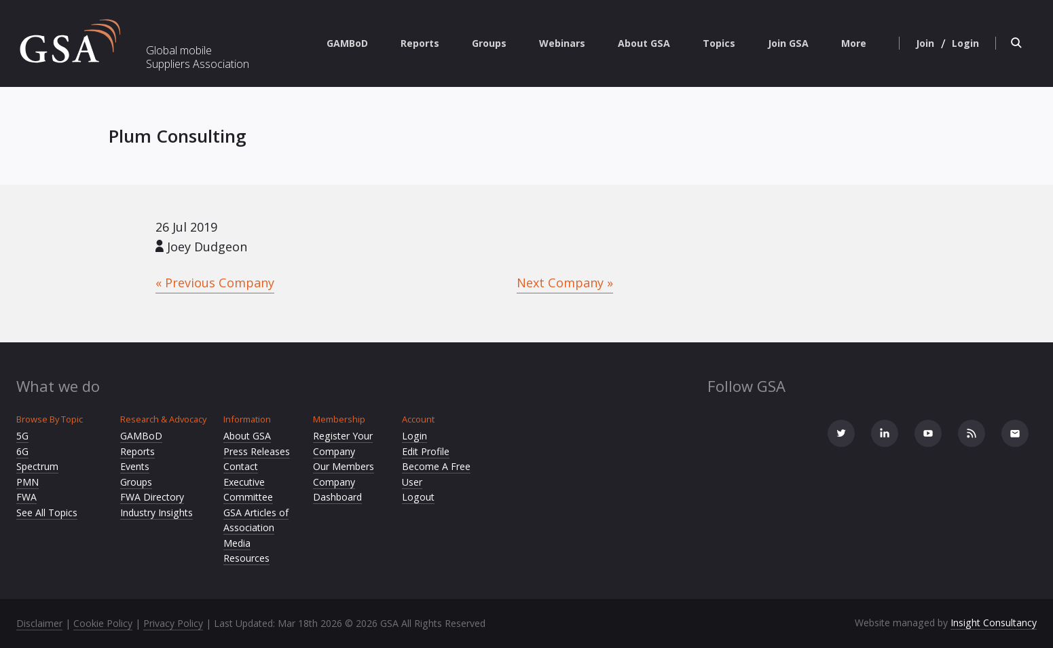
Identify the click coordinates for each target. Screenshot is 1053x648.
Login (414, 435)
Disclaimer (39, 623)
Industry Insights (156, 512)
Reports (420, 43)
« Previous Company (214, 282)
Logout (418, 496)
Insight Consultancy (993, 622)
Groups (489, 43)
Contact (240, 466)
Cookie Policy (102, 623)
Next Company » (565, 282)
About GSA (644, 43)
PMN (27, 481)
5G (22, 435)
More (853, 43)
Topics (719, 43)
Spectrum (37, 466)
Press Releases (256, 451)
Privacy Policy (173, 623)
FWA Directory (152, 496)
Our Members (343, 466)
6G (22, 451)
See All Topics (46, 512)
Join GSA (788, 43)
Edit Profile (425, 451)
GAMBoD (347, 43)
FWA (26, 496)
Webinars (562, 43)
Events (134, 466)
